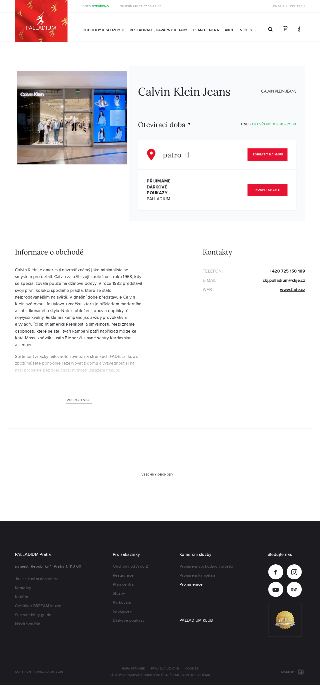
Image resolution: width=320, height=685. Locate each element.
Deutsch (297, 6)
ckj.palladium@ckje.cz (284, 280)
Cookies (191, 668)
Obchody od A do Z (130, 566)
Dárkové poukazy (129, 620)
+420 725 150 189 (287, 271)
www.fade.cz (292, 289)
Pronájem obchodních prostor (207, 566)
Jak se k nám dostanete (36, 578)
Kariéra (21, 596)
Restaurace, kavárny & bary (159, 30)
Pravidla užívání (165, 668)
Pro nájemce (191, 584)
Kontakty (23, 587)
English (280, 6)
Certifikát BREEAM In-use (38, 605)
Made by (288, 672)
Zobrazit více (78, 400)
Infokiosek (122, 611)
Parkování (122, 602)
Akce (229, 30)
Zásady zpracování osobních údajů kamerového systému (160, 675)
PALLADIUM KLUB (196, 620)
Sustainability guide (33, 614)
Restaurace (123, 575)
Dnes (95, 6)
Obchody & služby (103, 30)
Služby (119, 593)
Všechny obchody (157, 475)
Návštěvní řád (27, 623)
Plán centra (206, 30)
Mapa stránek (133, 668)
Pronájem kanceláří (197, 575)
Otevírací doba (161, 124)
